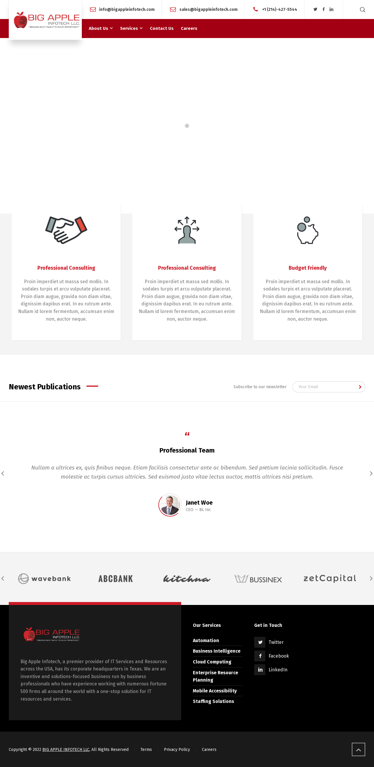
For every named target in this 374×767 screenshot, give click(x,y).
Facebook (279, 656)
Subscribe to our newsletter (260, 386)
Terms (146, 749)
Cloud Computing (212, 662)
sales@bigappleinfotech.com (208, 9)
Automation (206, 640)
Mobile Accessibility (215, 691)
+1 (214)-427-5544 (279, 9)
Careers (209, 749)
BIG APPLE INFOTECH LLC (65, 749)
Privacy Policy (177, 749)
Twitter (276, 642)
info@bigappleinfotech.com (127, 9)
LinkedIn (278, 670)
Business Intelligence (216, 651)
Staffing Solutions (213, 701)
